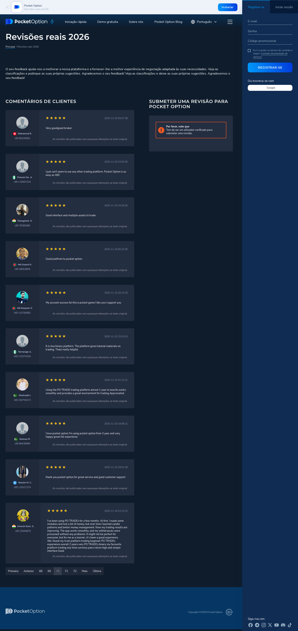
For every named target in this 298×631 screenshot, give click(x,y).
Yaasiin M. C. (25, 482)
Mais (85, 571)
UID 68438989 (22, 443)
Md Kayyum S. (25, 308)
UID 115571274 (22, 487)
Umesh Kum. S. (25, 526)
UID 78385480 (22, 225)
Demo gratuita (107, 22)
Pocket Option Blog (168, 22)
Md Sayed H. (25, 264)
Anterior (29, 571)
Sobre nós (136, 22)
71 (66, 571)
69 (49, 571)
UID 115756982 (22, 312)
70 (57, 571)
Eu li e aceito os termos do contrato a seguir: (270, 54)
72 (74, 571)
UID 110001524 (22, 181)
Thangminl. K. (25, 220)
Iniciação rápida (75, 22)
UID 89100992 (22, 138)
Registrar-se (270, 67)
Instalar (228, 7)
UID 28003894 (22, 269)
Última (97, 571)
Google (271, 88)
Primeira (13, 571)
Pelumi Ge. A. (25, 177)
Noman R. (24, 439)
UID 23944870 (23, 531)
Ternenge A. (25, 351)
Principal (10, 46)
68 (40, 571)
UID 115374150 (22, 356)
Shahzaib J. (25, 395)
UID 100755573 (22, 400)
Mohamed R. (25, 133)
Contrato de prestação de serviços (270, 55)
